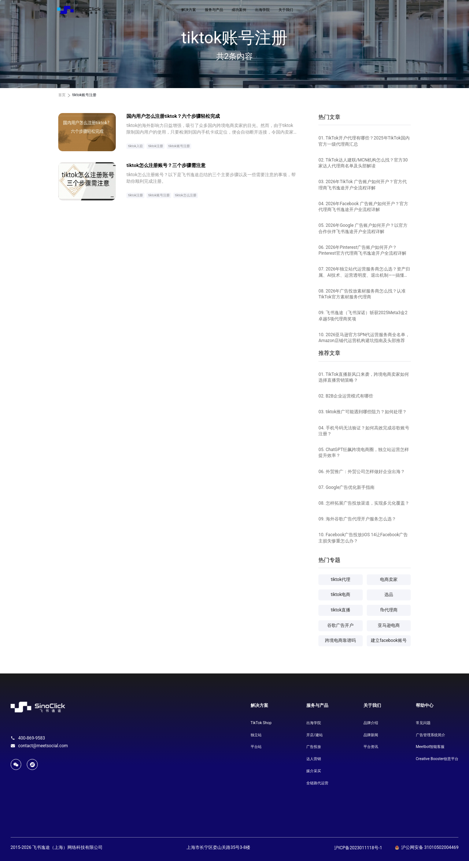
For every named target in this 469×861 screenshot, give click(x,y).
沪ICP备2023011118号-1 (358, 847)
